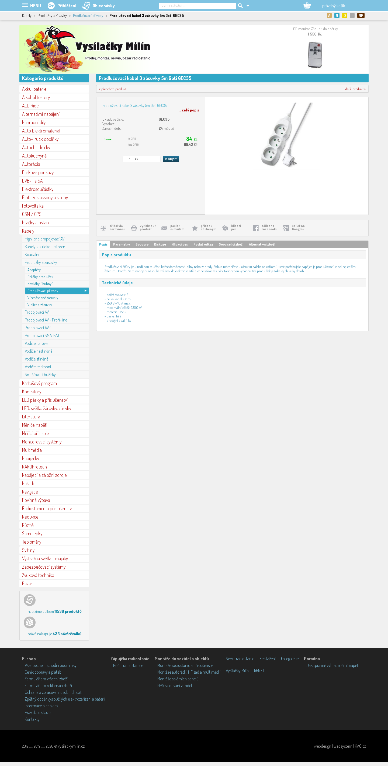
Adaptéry (34, 269)
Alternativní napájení (41, 114)
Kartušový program (39, 383)
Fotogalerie (290, 658)
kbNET (259, 670)
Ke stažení (267, 658)
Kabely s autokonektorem (46, 246)
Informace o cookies (41, 705)
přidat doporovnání (116, 227)
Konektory (31, 391)
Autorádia (31, 164)
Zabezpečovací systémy (43, 567)
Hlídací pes (180, 244)
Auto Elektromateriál (41, 131)
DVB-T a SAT (33, 181)
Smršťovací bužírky (40, 374)
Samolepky (32, 533)
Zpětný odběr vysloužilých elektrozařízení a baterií (65, 699)
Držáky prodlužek (40, 276)
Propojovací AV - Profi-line (46, 320)
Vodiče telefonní (38, 366)
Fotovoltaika (33, 206)
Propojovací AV (37, 312)
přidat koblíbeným (208, 227)
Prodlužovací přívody (88, 15)
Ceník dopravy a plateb (43, 672)
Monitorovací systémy (41, 442)
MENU (35, 5)
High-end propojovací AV (44, 239)
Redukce (30, 517)
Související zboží (231, 244)
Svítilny (28, 550)
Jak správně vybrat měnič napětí (333, 665)
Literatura (31, 416)
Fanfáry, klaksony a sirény (45, 197)
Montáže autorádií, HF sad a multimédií (188, 672)
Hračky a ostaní (36, 222)
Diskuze (160, 244)
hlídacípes (236, 227)
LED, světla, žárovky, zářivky (46, 408)
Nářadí (28, 483)
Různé (28, 525)
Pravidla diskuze (37, 712)
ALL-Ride (30, 106)
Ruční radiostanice (128, 665)
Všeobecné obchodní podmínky (51, 665)
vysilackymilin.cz (71, 746)
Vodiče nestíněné (38, 351)
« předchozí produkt (112, 89)
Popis (103, 244)
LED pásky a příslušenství (45, 400)
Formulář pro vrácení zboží (46, 678)
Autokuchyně (34, 156)
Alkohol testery (36, 97)
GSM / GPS (31, 214)
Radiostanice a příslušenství (47, 508)
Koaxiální (32, 254)
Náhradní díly (34, 122)
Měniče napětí (34, 425)
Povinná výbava (36, 500)
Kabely (28, 231)
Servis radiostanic (240, 658)
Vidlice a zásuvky (39, 304)
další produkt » (355, 89)
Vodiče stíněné (36, 359)
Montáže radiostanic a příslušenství (185, 665)
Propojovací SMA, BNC (42, 335)
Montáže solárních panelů (178, 678)
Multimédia (32, 450)
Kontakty (32, 719)
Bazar (27, 583)
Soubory (142, 244)
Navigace (30, 492)
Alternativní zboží (262, 244)
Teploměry (31, 542)
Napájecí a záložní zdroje (44, 475)
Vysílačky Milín (237, 670)
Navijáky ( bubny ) (40, 283)
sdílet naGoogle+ (298, 227)
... (189, 110)
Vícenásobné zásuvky (42, 297)
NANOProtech (34, 467)
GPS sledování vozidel (174, 685)
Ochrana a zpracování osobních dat (53, 692)
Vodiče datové (36, 343)
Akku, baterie (34, 89)
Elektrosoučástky (37, 189)
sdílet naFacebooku (270, 227)
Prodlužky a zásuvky (41, 262)
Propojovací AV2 (38, 327)
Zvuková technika (38, 575)
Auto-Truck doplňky (40, 139)
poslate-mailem (177, 227)
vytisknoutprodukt (148, 227)
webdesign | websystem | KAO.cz (340, 746)
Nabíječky (30, 458)
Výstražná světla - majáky (45, 558)
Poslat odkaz (203, 244)
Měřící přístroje (35, 433)
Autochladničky (36, 147)
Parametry (121, 244)
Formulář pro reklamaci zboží (48, 685)
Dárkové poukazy (38, 172)
